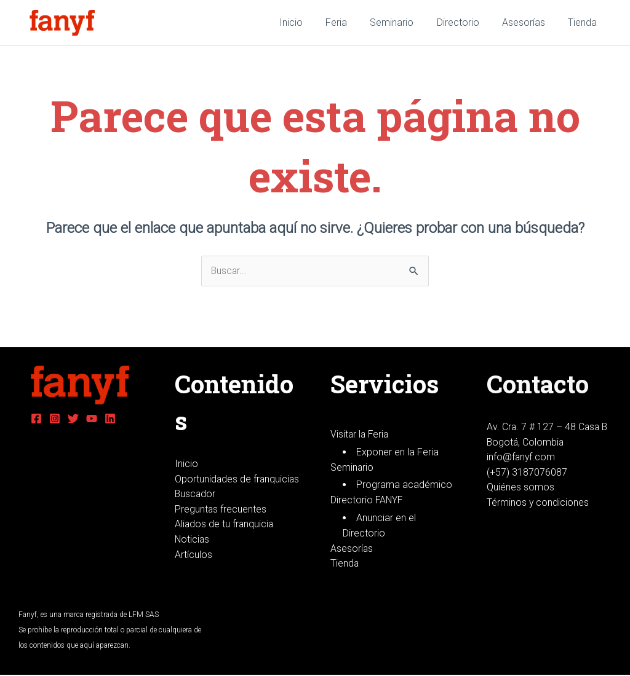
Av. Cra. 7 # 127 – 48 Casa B (548, 427)
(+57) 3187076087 (527, 473)
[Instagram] (54, 418)
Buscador (196, 510)
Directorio (466, 22)
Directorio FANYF (367, 500)
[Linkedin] (110, 418)
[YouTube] (91, 418)
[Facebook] (36, 418)
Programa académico (404, 485)
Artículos (193, 571)
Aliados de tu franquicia (225, 540)
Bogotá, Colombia (526, 442)
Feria (351, 22)
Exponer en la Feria (397, 452)
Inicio (309, 22)
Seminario (403, 22)
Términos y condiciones (538, 503)
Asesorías (528, 22)
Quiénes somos (520, 488)
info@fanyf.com (521, 457)
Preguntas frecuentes (221, 525)
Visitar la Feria (360, 434)
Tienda (584, 22)
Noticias (192, 556)
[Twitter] (73, 418)
